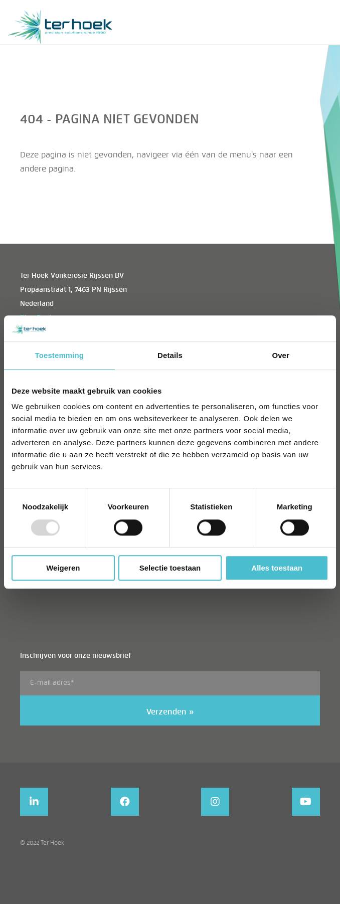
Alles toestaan (276, 568)
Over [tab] (280, 355)
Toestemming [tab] (59, 355)
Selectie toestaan (170, 568)
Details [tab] (170, 355)
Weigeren (63, 568)
